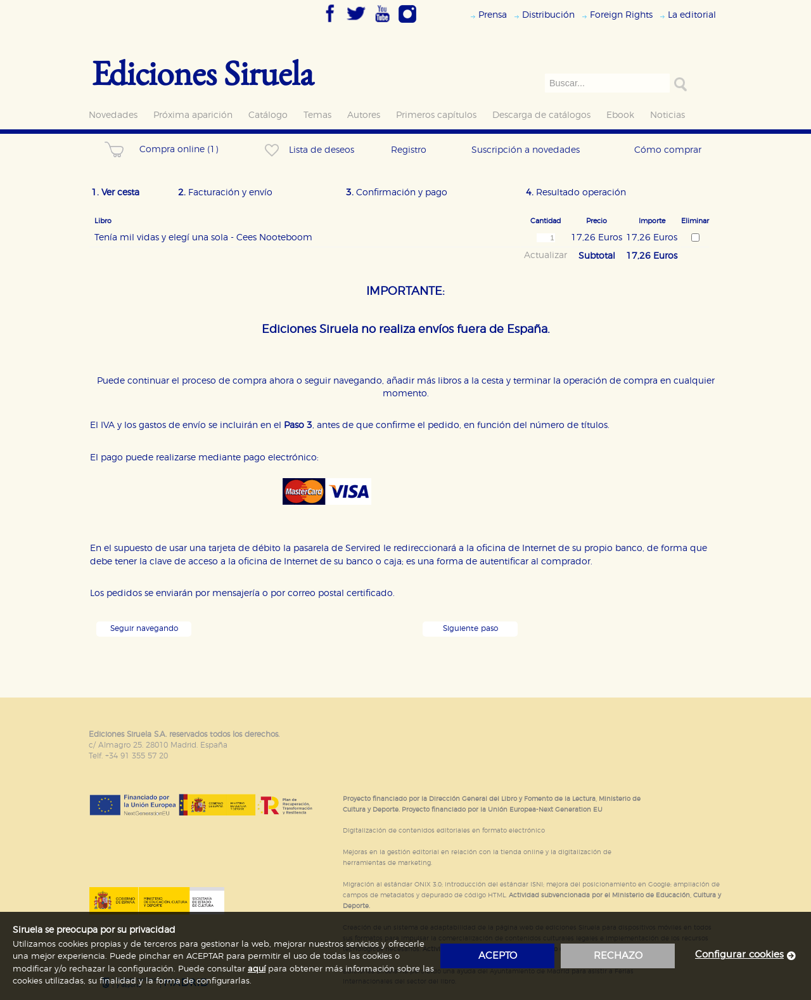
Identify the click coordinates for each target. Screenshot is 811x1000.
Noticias (667, 115)
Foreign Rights (621, 15)
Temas (317, 115)
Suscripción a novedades (525, 150)
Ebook (620, 115)
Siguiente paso (470, 628)
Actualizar (545, 255)
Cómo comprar (667, 150)
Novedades (113, 115)
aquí (256, 969)
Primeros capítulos (436, 115)
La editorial (692, 15)
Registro (408, 150)
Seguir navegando (144, 628)
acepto (497, 956)
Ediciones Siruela (203, 72)
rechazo (618, 956)
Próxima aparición (193, 115)
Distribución (548, 15)
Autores (363, 115)
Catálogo (268, 115)
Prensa (492, 15)
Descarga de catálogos (541, 115)
